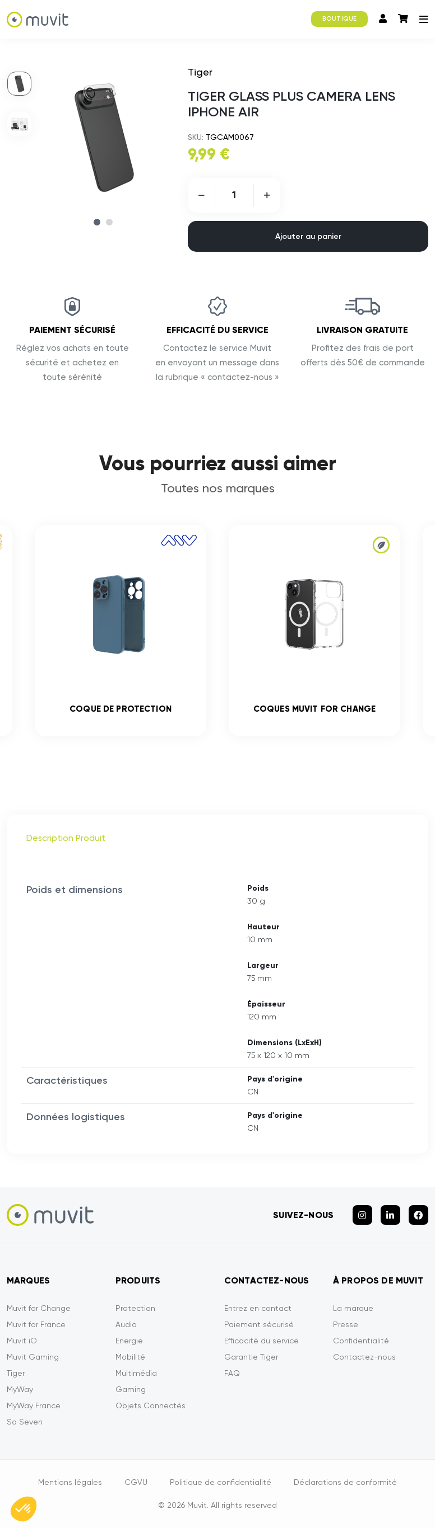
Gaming (130, 1389)
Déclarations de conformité (345, 1482)
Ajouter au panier (308, 236)
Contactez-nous (364, 1356)
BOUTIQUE (339, 18)
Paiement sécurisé (259, 1324)
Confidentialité (361, 1340)
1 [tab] (97, 222)
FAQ (232, 1373)
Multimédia (136, 1373)
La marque (353, 1308)
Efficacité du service (261, 1340)
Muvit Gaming (33, 1356)
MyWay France (34, 1405)
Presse (345, 1324)
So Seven (25, 1421)
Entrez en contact (257, 1308)
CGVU (135, 1482)
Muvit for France (36, 1324)
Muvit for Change (39, 1308)
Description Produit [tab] (65, 838)
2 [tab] (109, 222)
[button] (23, 1509)
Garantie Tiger (251, 1356)
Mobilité (130, 1356)
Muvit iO (22, 1340)
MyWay (20, 1389)
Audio (126, 1324)
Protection (135, 1308)
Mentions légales (70, 1482)
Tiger (16, 1373)
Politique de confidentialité (220, 1482)
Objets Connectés (150, 1405)
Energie (129, 1340)
